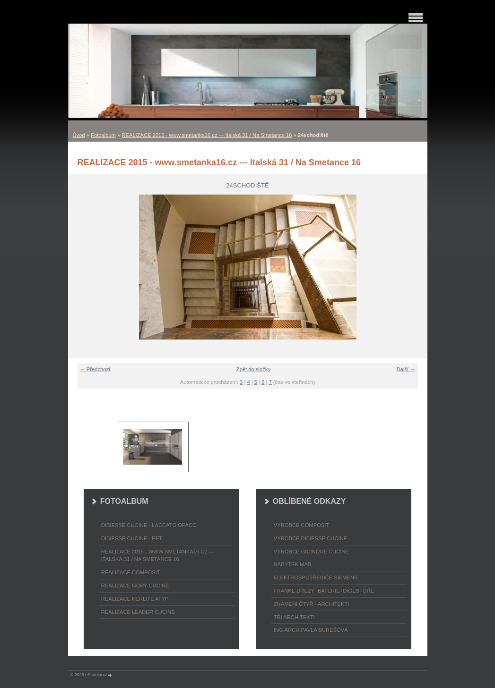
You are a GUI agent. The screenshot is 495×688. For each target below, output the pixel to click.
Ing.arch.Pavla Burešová (311, 630)
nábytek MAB (293, 564)
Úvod (79, 135)
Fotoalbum (103, 135)
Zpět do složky (253, 369)
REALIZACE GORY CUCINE (135, 585)
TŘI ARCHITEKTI (294, 617)
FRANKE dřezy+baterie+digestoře (324, 591)
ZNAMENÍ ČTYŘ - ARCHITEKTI (311, 604)
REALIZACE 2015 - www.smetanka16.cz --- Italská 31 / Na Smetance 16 (207, 135)
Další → (406, 369)
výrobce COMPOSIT (302, 525)
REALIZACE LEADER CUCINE (138, 612)
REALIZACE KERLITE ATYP (135, 599)
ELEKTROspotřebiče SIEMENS (316, 577)
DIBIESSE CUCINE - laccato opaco (149, 525)
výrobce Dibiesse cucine (310, 538)
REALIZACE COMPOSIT (130, 572)
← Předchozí (95, 369)
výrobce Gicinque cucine (311, 551)
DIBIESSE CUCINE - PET (131, 538)
